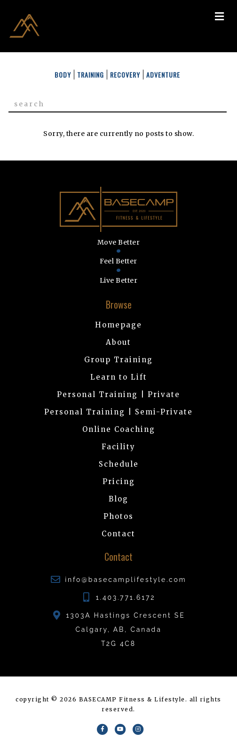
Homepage (118, 324)
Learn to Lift (118, 377)
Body (63, 75)
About (118, 342)
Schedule (119, 464)
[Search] (117, 104)
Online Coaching (118, 429)
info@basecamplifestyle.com (125, 579)
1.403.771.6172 (126, 597)
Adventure (163, 75)
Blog (118, 498)
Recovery (125, 75)
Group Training (118, 359)
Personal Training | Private (118, 394)
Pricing (119, 481)
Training (90, 75)
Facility (118, 446)
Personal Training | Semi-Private (118, 411)
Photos (118, 516)
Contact (118, 533)
